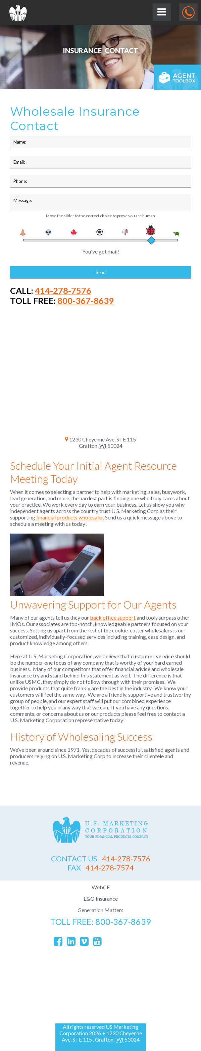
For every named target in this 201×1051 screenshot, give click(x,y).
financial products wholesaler (69, 517)
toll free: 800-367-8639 (100, 922)
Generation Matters (100, 910)
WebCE (101, 887)
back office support (113, 617)
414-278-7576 (63, 290)
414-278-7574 (100, 867)
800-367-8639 (85, 301)
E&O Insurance (101, 898)
